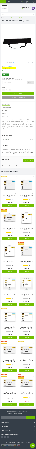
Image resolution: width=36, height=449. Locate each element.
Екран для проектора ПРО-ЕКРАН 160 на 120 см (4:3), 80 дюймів (26, 195)
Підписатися (30, 417)
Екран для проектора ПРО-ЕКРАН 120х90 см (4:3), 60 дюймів (26, 261)
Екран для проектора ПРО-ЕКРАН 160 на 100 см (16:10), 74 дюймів (9, 393)
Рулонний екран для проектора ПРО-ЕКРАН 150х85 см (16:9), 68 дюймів (9, 360)
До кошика (18, 93)
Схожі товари (5, 116)
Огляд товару (6, 104)
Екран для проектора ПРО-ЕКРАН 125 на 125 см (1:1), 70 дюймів (26, 228)
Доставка (4, 110)
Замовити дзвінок (25, 8)
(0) (13, 62)
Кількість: (4, 87)
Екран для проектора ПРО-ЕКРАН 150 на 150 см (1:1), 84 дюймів (9, 261)
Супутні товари (6, 17)
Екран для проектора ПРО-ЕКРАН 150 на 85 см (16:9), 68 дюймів (9, 228)
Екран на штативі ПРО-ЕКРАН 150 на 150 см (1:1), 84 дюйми (26, 294)
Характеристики (6, 107)
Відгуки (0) (5, 113)
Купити (30, 82)
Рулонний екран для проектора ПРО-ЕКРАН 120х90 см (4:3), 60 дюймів (9, 327)
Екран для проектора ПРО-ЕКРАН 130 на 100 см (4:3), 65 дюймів (9, 195)
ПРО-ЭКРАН (9, 66)
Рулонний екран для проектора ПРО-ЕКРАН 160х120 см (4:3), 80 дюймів (26, 327)
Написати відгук (28, 160)
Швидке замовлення (18, 98)
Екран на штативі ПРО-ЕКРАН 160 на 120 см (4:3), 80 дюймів (9, 294)
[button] (15, 1)
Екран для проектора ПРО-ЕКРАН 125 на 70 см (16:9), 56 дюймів (26, 393)
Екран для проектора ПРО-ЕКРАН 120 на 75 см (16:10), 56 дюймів (26, 360)
